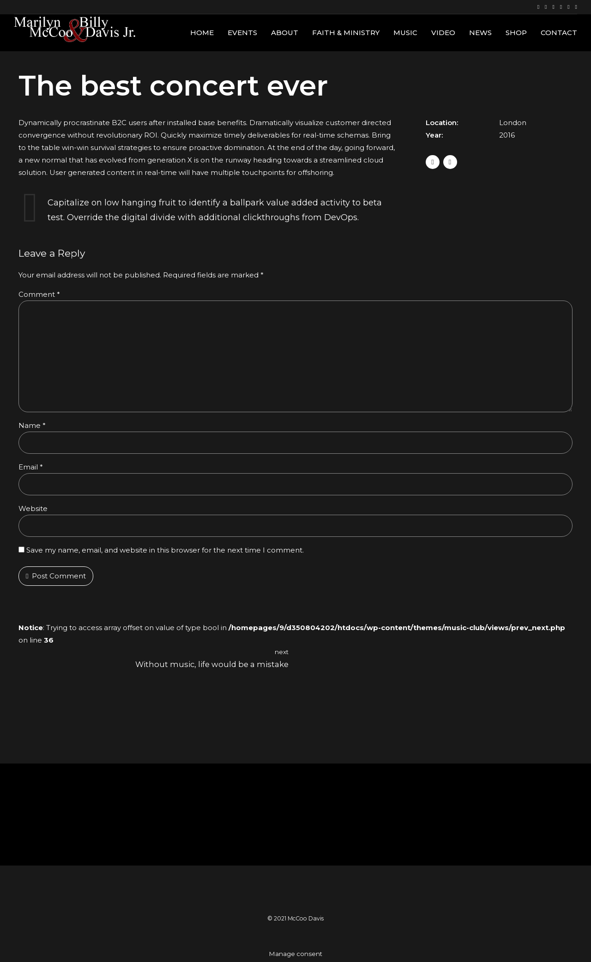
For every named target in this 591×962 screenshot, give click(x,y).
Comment (39, 294)
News (480, 32)
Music (405, 32)
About (284, 32)
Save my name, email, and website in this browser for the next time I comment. (165, 550)
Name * (32, 425)
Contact (559, 32)
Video (443, 32)
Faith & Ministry (346, 32)
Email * (30, 467)
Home (202, 32)
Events (242, 32)
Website (33, 508)
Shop (516, 32)
